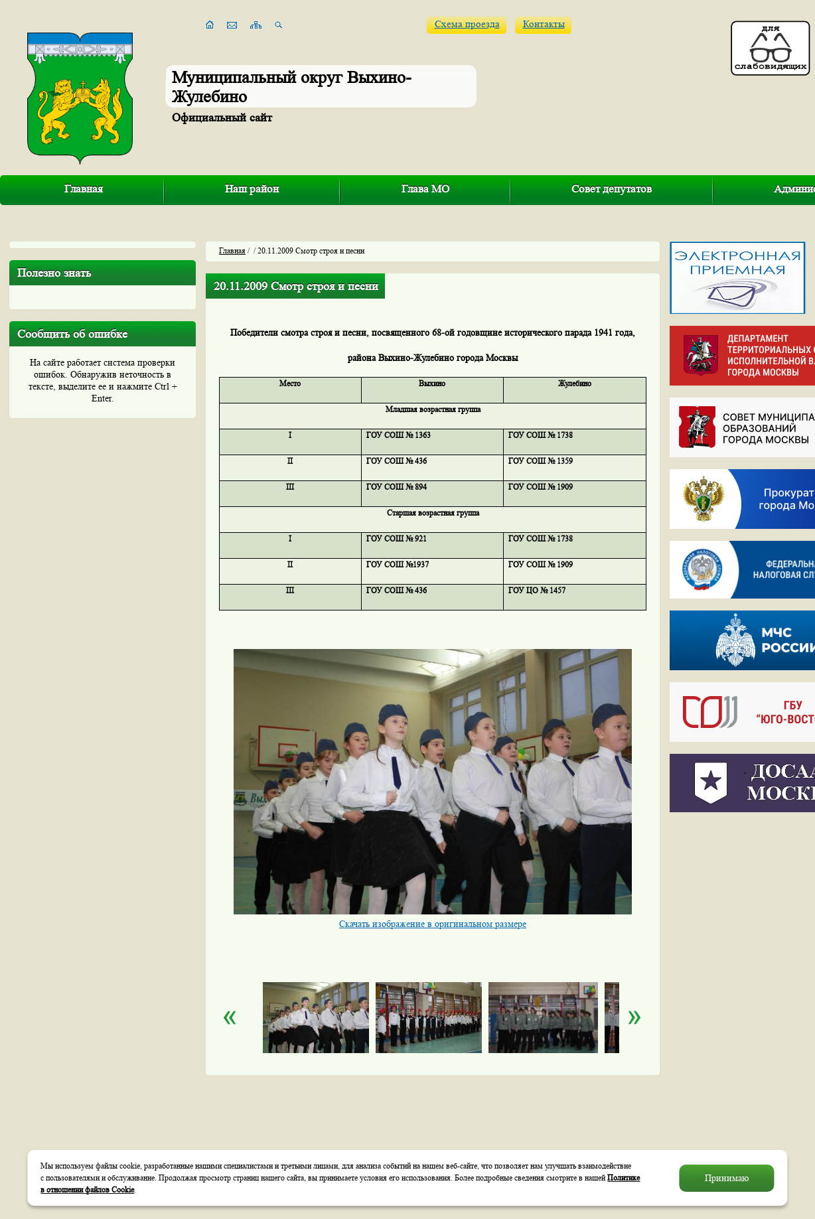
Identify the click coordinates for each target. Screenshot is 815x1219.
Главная (83, 188)
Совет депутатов (611, 188)
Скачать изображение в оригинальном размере (432, 923)
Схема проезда (467, 24)
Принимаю (727, 1178)
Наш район (252, 188)
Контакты (544, 24)
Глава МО (425, 188)
